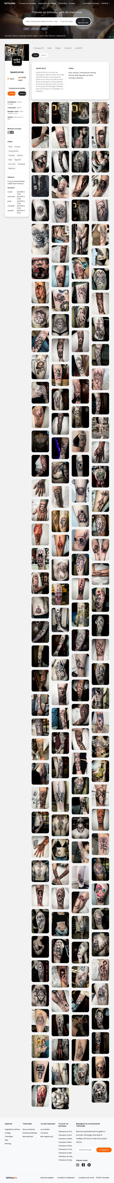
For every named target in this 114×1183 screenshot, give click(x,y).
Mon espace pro (47, 1136)
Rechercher (83, 21)
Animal (19, 155)
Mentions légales (47, 1178)
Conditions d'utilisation (66, 1178)
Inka (6, 1140)
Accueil (8, 36)
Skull (10, 160)
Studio (58, 48)
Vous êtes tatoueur (91, 3)
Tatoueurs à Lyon (65, 1135)
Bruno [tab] (44, 55)
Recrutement (28, 1136)
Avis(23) (78, 48)
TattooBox (62, 3)
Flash (49, 48)
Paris (44, 29)
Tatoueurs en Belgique (67, 1153)
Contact (68, 48)
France (15, 36)
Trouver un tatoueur (27, 3)
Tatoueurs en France (66, 1131)
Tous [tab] (35, 55)
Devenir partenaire (30, 1133)
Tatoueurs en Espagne (67, 1160)
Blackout (12, 168)
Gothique (21, 164)
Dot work (12, 164)
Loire (41, 36)
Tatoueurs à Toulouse (66, 1149)
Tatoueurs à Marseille (66, 1139)
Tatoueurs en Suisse (66, 1156)
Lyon (26, 29)
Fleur (10, 147)
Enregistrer (104, 1150)
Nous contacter (29, 1129)
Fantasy (12, 155)
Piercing (8, 1144)
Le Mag (72, 3)
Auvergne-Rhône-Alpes (28, 36)
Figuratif (17, 160)
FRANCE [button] (105, 3)
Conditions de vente (86, 1178)
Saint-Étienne (49, 36)
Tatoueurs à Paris (65, 1146)
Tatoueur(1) (38, 48)
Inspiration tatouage (47, 3)
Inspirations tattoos (12, 1129)
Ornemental (13, 151)
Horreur (17, 147)
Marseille (35, 29)
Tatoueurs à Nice (65, 1142)
